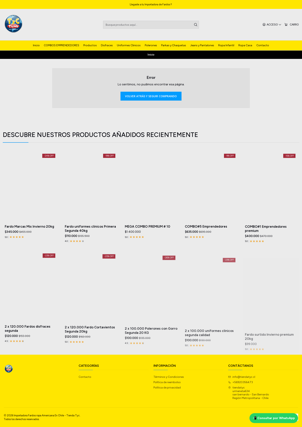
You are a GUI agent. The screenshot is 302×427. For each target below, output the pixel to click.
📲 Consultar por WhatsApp (274, 418)
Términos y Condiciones (168, 377)
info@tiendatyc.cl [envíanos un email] (241, 377)
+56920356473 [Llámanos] (240, 382)
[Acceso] (272, 25)
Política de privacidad (167, 387)
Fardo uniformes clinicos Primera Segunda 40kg (90, 247)
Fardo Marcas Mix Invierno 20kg (29, 240)
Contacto (85, 377)
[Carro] (292, 25)
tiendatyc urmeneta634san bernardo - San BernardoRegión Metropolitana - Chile (248, 393)
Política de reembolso (167, 382)
